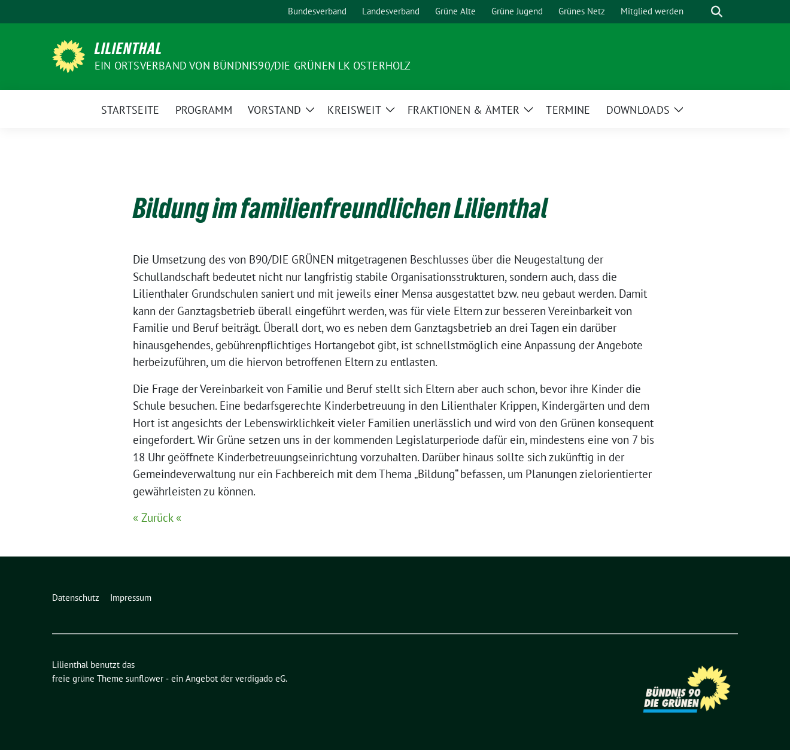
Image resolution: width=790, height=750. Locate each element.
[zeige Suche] (716, 11)
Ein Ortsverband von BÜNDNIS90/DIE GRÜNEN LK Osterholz (253, 65)
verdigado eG (260, 678)
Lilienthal (128, 49)
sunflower (144, 678)
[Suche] (699, 11)
